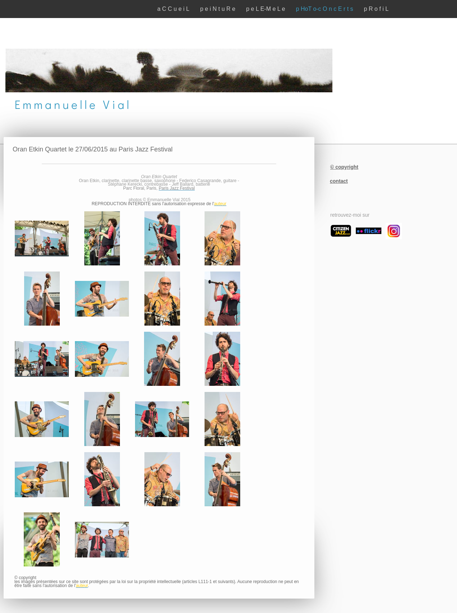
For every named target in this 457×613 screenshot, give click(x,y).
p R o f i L (376, 9)
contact (339, 181)
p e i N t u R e (218, 9)
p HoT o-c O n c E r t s (324, 9)
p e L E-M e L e (265, 9)
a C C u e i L (173, 9)
